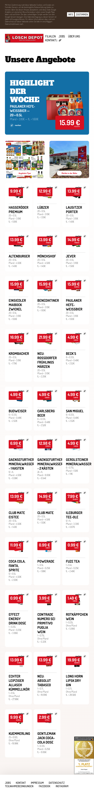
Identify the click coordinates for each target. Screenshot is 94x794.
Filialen (50, 36)
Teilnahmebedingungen (19, 786)
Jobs (62, 36)
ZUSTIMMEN (82, 14)
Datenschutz (57, 782)
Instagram (62, 786)
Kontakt (50, 40)
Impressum (37, 782)
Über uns (74, 36)
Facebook (44, 786)
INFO (70, 14)
